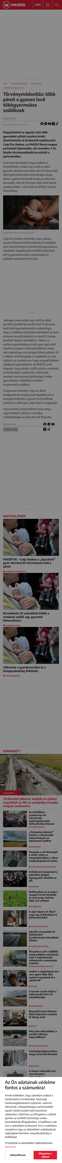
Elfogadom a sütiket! (45, 1155)
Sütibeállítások (17, 1155)
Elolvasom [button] (10, 1146)
